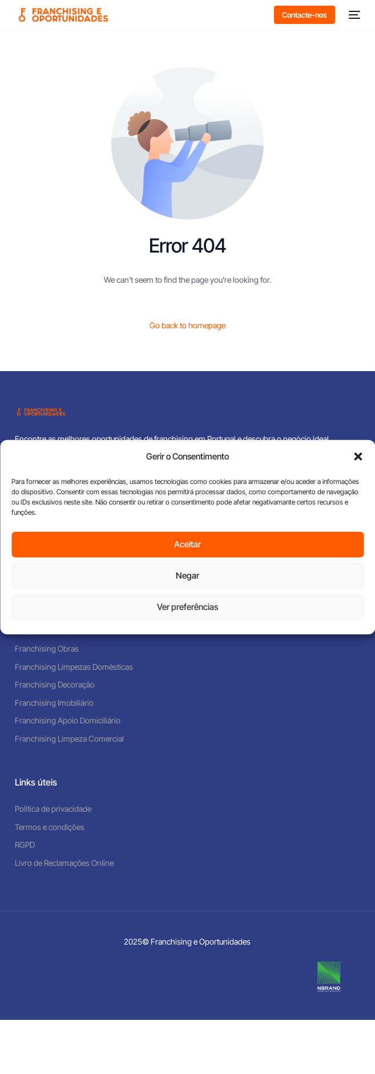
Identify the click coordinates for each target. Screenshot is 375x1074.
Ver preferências (187, 606)
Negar (187, 575)
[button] (358, 456)
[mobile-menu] (353, 15)
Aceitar (187, 544)
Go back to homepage (187, 325)
